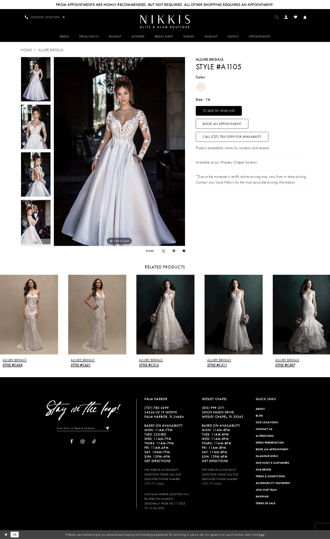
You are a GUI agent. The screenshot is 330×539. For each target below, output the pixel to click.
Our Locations (267, 422)
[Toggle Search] (276, 17)
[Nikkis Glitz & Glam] (165, 21)
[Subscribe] (106, 428)
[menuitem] (165, 21)
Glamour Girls (267, 456)
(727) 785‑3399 (156, 408)
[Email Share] (184, 250)
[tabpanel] (36, 79)
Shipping (262, 496)
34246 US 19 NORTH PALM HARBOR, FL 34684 (164, 414)
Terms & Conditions (270, 476)
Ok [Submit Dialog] (15, 534)
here (261, 534)
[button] (286, 17)
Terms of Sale (265, 503)
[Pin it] (174, 250)
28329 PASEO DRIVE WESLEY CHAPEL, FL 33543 (222, 414)
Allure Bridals (50, 49)
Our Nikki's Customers (272, 463)
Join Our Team (266, 490)
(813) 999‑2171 (213, 408)
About (260, 409)
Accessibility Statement (273, 483)
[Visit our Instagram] (83, 441)
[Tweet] (163, 250)
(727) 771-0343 (154, 483)
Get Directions (157, 461)
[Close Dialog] (6, 534)
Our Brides (263, 469)
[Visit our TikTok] (94, 441)
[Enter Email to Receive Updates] (83, 428)
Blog (259, 415)
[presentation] (29, 314)
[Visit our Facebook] (71, 441)
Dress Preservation (270, 442)
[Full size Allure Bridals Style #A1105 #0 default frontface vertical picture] (119, 151)
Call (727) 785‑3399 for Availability (232, 137)
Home (26, 49)
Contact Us (264, 429)
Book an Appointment (222, 124)
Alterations (265, 436)
